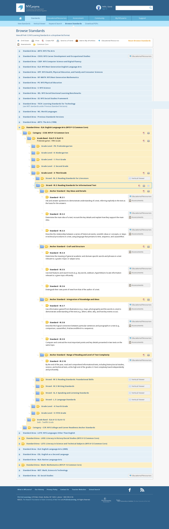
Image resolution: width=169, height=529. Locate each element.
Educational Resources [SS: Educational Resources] (141, 475)
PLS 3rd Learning (24, 497)
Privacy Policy (52, 490)
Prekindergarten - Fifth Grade (47, 139)
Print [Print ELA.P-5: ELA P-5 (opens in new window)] (148, 141)
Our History (39, 490)
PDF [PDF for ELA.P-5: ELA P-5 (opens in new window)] (144, 141)
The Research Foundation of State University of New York (42, 500)
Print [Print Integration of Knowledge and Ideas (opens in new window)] (148, 299)
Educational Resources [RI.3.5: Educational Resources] (141, 268)
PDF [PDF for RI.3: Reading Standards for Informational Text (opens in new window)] (139, 186)
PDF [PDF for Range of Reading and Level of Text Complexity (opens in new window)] (144, 355)
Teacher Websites (79, 490)
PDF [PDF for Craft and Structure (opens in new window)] (144, 246)
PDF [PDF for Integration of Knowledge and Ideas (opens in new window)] (144, 299)
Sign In (104, 9)
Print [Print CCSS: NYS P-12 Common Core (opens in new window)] (148, 133)
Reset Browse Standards (139, 40)
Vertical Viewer (39, 23)
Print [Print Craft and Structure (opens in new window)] (148, 246)
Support (142, 18)
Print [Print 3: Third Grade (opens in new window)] (148, 173)
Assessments (137, 200)
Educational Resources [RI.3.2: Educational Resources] (141, 213)
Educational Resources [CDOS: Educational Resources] (141, 56)
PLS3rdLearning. (70, 500)
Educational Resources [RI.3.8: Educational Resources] (141, 321)
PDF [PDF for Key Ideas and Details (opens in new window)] (144, 191)
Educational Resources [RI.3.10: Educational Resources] (141, 360)
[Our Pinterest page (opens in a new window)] (136, 490)
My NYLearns (120, 18)
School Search (94, 490)
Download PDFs (91, 23)
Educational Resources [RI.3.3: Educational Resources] (141, 229)
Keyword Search (55, 23)
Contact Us (64, 490)
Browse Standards (73, 23)
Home (20, 18)
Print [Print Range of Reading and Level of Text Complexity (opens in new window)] (148, 355)
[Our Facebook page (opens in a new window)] (130, 490)
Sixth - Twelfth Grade (48, 420)
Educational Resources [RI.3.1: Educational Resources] (141, 196)
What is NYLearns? (25, 490)
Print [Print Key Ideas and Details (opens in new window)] (148, 191)
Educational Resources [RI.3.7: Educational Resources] (141, 304)
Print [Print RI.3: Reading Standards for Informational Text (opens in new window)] (144, 186)
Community (99, 18)
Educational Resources (57, 18)
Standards (35, 18)
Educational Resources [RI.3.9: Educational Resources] (141, 338)
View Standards (24, 23)
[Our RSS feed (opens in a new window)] (142, 490)
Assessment (78, 18)
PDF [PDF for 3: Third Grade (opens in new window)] (144, 173)
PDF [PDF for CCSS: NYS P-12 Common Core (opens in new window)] (144, 133)
